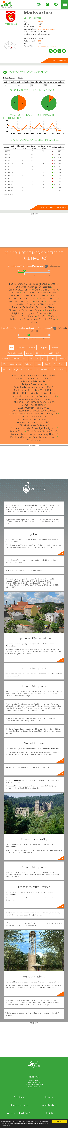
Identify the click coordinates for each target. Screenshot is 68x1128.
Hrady (44, 358)
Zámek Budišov (34, 440)
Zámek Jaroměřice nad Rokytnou (41, 413)
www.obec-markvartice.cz (47, 46)
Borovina (44, 283)
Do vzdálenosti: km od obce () (26, 328)
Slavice (51, 313)
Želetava (34, 321)
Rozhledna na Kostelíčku (25, 390)
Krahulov (24, 298)
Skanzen (29, 353)
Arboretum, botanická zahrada (14, 358)
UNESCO (54, 348)
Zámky (52, 358)
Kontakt (49, 1113)
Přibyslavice (14, 310)
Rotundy (28, 364)
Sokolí (14, 316)
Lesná (34, 298)
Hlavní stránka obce (59, 60)
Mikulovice (14, 301)
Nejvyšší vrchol (59, 364)
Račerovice (27, 310)
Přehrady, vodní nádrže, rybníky (48, 353)
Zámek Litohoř (16, 413)
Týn (20, 319)
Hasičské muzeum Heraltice (25, 375)
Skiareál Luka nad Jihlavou (23, 434)
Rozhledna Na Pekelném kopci (33, 381)
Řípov (55, 310)
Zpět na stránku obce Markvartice (54, 207)
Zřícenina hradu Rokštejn (33, 416)
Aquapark (43, 348)
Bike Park (6, 369)
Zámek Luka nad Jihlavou (44, 437)
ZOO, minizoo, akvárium (26, 348)
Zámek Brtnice (48, 410)
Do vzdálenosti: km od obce (25, 266)
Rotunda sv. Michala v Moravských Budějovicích (33, 428)
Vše (11, 348)
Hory (13, 295)
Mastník (54, 298)
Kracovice (13, 298)
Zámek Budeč (50, 431)
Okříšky (40, 304)
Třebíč (40, 27)
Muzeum (29, 369)
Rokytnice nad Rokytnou (23, 313)
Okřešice (31, 304)
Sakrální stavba (59, 369)
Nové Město (19, 304)
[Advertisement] (34, 231)
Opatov (49, 304)
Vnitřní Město (30, 319)
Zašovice (52, 319)
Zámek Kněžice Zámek (33, 404)
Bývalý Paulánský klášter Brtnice (33, 407)
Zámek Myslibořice (47, 434)
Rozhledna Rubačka (20, 437)
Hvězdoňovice (32, 295)
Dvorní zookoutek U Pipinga (25, 410)
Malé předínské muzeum (33, 384)
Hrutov (20, 295)
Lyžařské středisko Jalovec (42, 393)
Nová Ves (40, 301)
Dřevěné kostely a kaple (12, 364)
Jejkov (44, 295)
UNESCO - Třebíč (20, 393)
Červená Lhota (16, 289)
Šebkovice (42, 313)
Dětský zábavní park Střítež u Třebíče (33, 398)
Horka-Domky (28, 292)
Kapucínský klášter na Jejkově (24, 396)
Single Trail (18, 369)
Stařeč (22, 316)
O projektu (19, 1097)
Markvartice (38, 12)
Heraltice (15, 292)
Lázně (47, 364)
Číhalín (54, 289)
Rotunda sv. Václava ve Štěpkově (33, 419)
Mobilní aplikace (49, 1105)
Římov (48, 310)
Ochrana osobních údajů (18, 1113)
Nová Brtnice (27, 301)
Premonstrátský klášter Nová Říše (33, 422)
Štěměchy (42, 316)
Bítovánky (22, 283)
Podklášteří (28, 307)
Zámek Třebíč (46, 390)
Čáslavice (32, 286)
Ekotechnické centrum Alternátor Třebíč (33, 387)
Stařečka (31, 316)
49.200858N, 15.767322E (46, 29)
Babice (12, 283)
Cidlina (46, 289)
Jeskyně (38, 364)
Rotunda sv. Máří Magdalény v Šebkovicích (33, 401)
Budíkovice (21, 286)
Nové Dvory (51, 301)
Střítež (52, 316)
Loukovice (43, 298)
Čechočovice (45, 286)
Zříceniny (62, 358)
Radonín (38, 310)
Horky (39, 292)
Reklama (49, 1097)
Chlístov (29, 289)
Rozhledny (34, 358)
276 (39, 41)
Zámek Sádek (22, 378)
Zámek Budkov (34, 431)
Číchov (37, 289)
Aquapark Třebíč (48, 396)
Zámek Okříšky (48, 375)
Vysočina (41, 22)
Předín (51, 307)
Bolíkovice (33, 283)
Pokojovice (41, 307)
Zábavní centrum (43, 369)
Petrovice (16, 307)
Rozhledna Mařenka (41, 378)
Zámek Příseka (17, 431)
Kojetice (52, 295)
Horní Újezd (50, 292)
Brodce (54, 283)
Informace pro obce (18, 1105)
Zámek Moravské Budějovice (33, 425)
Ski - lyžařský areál (15, 353)
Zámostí (42, 319)
